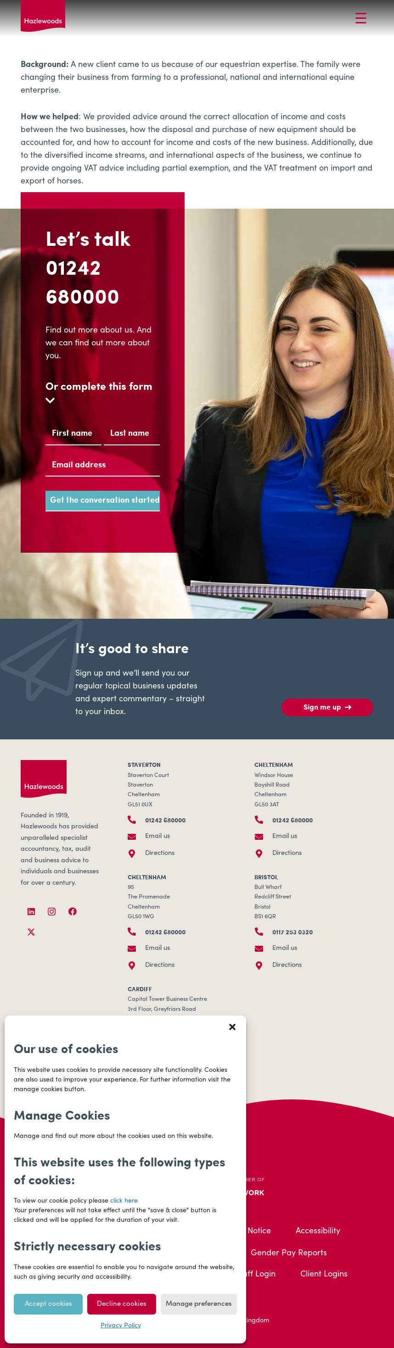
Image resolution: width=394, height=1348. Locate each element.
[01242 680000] (136, 819)
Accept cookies (48, 1304)
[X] (31, 932)
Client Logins (324, 1274)
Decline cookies (121, 1304)
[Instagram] (51, 911)
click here (124, 1201)
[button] (232, 1027)
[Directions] (136, 853)
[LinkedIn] (31, 911)
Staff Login (255, 1274)
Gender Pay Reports (289, 1253)
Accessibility (318, 1231)
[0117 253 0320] (263, 931)
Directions (159, 853)
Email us (157, 836)
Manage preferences (199, 1304)
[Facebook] (72, 911)
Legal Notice (248, 1231)
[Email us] (136, 836)
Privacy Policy (121, 1326)
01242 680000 (82, 281)
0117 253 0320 (292, 931)
